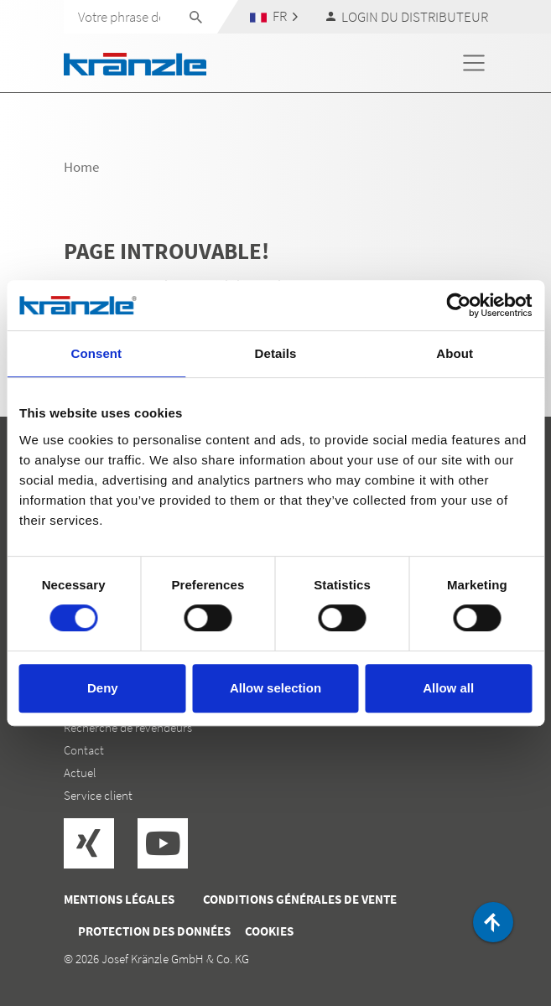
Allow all (448, 688)
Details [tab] (276, 353)
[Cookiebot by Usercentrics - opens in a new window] (458, 305)
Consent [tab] (96, 353)
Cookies (269, 931)
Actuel (80, 772)
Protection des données (154, 931)
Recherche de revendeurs (128, 727)
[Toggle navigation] (474, 63)
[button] (273, 16)
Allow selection (275, 688)
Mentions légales (119, 899)
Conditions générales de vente (300, 899)
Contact (84, 750)
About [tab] (454, 353)
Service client (98, 795)
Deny (102, 688)
